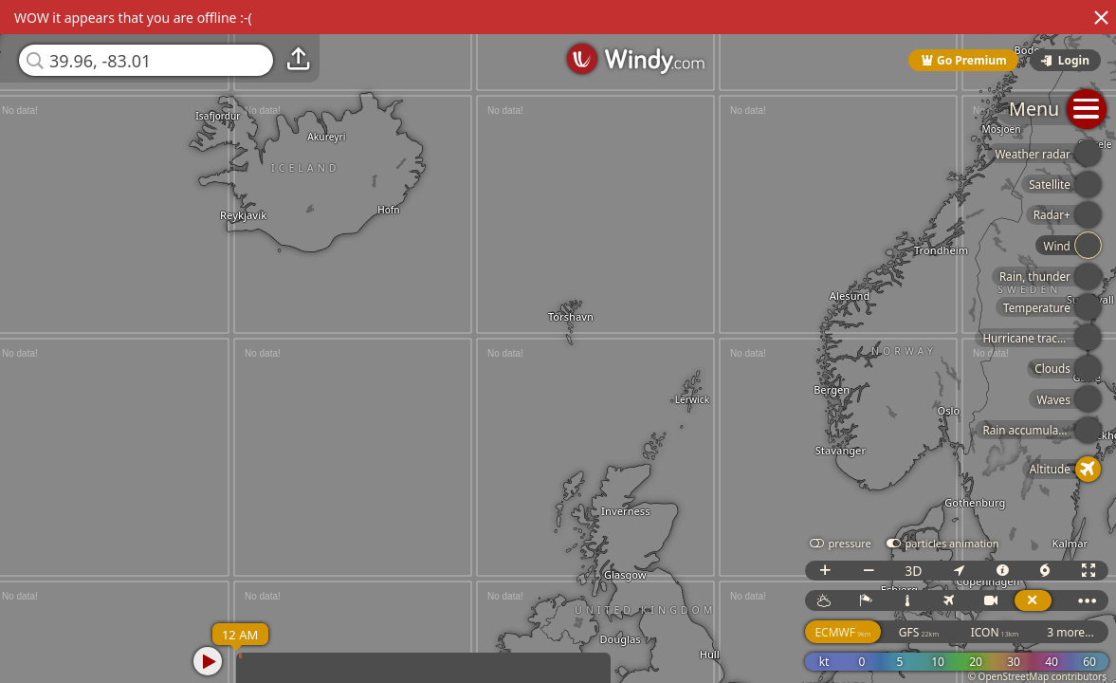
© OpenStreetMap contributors (1037, 676)
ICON (995, 632)
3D (913, 571)
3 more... (1070, 632)
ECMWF (842, 632)
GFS (919, 632)
